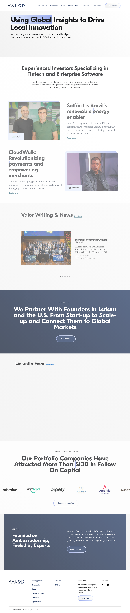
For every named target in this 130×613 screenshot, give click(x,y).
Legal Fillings (97, 6)
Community (85, 6)
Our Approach (42, 6)
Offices (57, 585)
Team (63, 6)
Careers (58, 581)
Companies (54, 6)
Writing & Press (73, 6)
